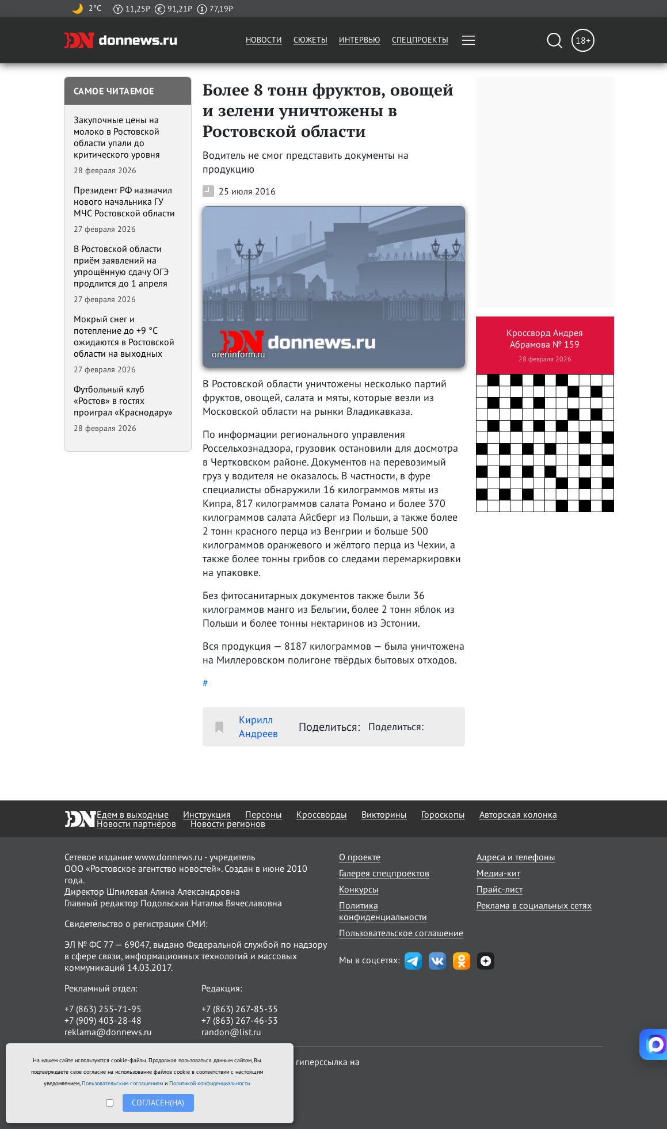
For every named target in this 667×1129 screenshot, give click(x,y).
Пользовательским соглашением (122, 1083)
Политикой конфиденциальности (209, 1083)
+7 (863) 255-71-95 (103, 1008)
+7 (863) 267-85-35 (239, 1008)
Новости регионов (227, 823)
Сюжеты (310, 40)
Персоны (263, 814)
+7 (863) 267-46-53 (239, 1020)
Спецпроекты (420, 40)
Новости (264, 40)
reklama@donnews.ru (108, 1032)
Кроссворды (321, 814)
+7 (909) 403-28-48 (103, 1020)
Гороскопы (443, 814)
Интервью (359, 40)
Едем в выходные (133, 814)
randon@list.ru (231, 1032)
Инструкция (207, 814)
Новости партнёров (136, 823)
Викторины (384, 814)
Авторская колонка (518, 814)
